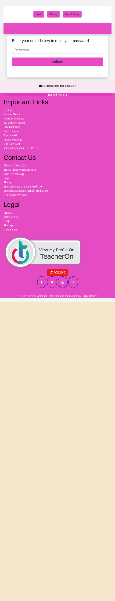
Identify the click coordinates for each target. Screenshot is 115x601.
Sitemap (8, 225)
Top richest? (10, 135)
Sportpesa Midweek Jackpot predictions (26, 190)
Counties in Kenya (14, 118)
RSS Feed (11, 229)
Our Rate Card (12, 143)
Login (39, 14)
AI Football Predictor (16, 195)
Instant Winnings (13, 139)
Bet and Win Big (57, 94)
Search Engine (12, 131)
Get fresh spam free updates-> (57, 85)
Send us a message (14, 174)
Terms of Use (11, 217)
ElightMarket (89, 296)
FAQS (7, 221)
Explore (8, 110)
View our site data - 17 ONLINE (22, 148)
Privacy (8, 212)
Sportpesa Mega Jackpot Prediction (23, 186)
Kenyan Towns (12, 114)
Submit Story (72, 14)
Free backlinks (12, 127)
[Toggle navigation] (12, 28)
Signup (53, 14)
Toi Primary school (14, 122)
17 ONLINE (57, 272)
